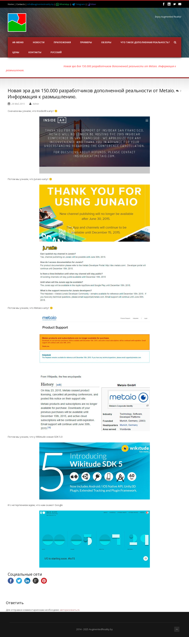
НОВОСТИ (38, 42)
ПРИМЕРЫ (86, 42)
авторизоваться (69, 610)
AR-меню (18, 42)
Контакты (34, 52)
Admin (36, 103)
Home (11, 4)
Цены (15, 52)
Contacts (20, 4)
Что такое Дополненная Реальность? (145, 42)
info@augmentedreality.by (40, 4)
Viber (91, 4)
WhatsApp (63, 4)
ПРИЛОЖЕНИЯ (62, 42)
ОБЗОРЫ (106, 42)
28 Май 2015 (18, 103)
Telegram (78, 4)
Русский (56, 52)
